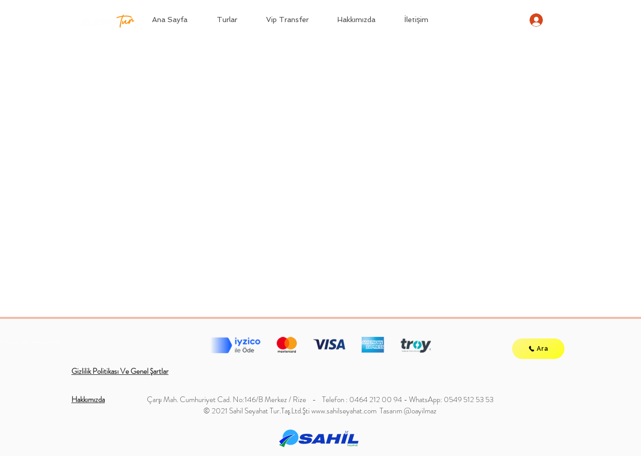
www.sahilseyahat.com (343, 410)
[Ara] (538, 348)
